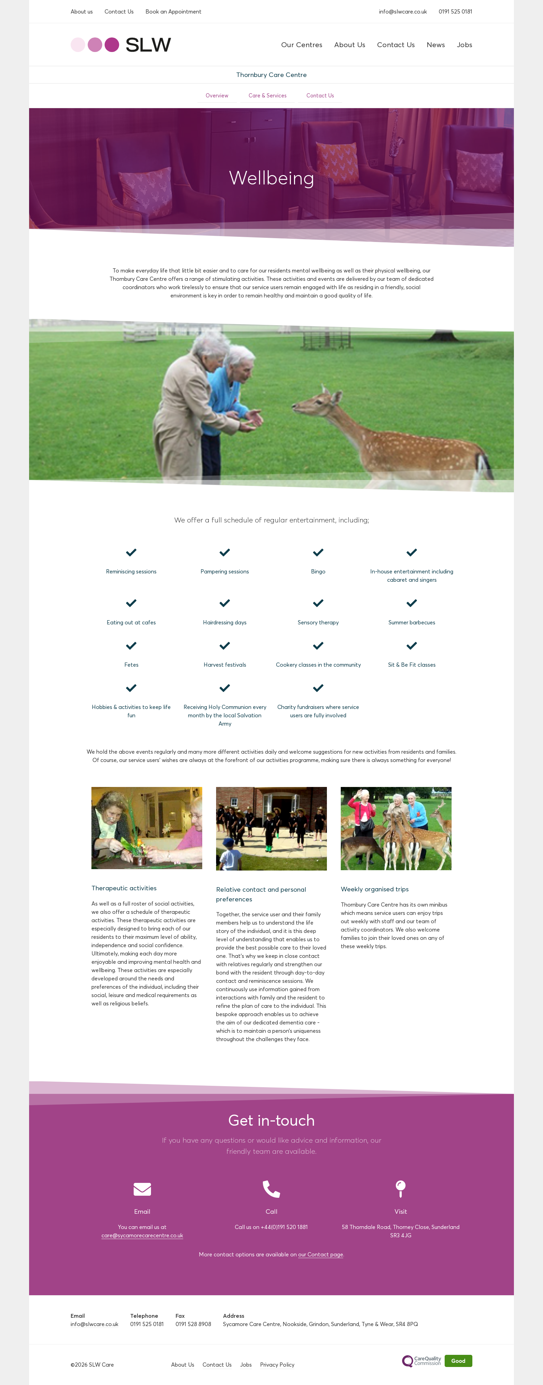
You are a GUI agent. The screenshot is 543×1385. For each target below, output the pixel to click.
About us (82, 11)
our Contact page (320, 1254)
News (436, 44)
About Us (349, 44)
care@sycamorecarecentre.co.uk (142, 1235)
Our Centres (301, 44)
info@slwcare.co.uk (403, 11)
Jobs (464, 44)
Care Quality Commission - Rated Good (437, 1365)
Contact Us (119, 11)
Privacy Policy (277, 1364)
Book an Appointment (173, 11)
